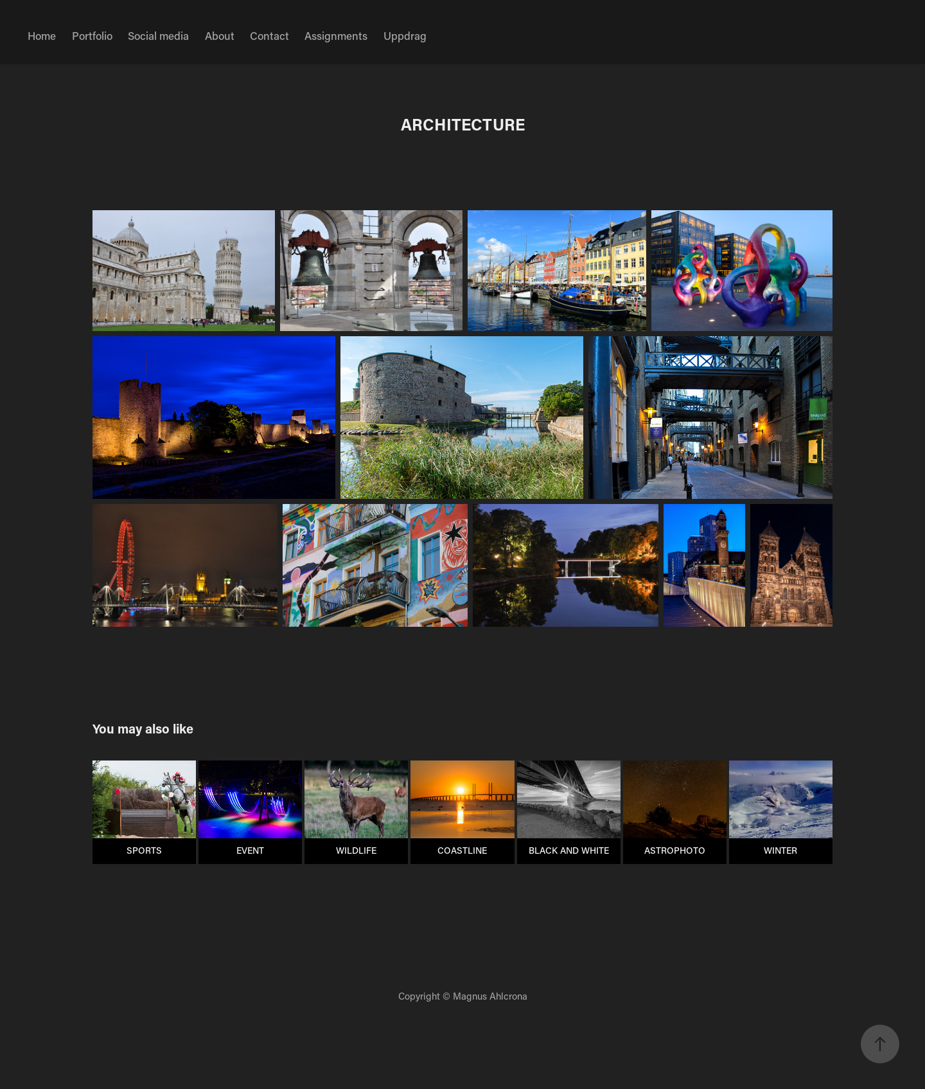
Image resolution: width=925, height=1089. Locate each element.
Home (42, 35)
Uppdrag (405, 35)
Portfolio (92, 35)
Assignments (335, 35)
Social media (158, 35)
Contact (269, 35)
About (219, 35)
